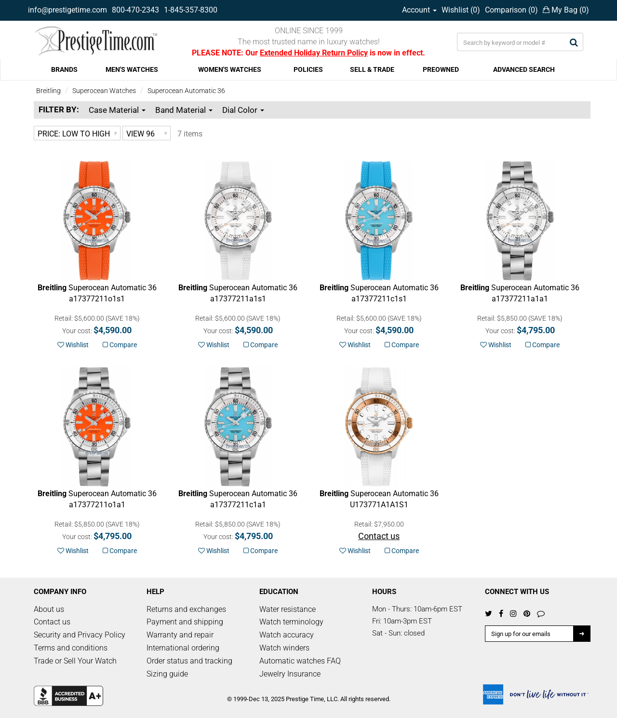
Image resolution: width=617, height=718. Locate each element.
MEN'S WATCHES (132, 69)
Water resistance (287, 609)
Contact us (52, 621)
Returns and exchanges (186, 609)
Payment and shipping (185, 621)
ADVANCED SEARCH (524, 69)
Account (419, 9)
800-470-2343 (135, 9)
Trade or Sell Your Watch (75, 660)
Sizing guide (167, 673)
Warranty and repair (180, 634)
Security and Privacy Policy (79, 634)
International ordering (183, 647)
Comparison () (511, 9)
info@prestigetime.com (67, 9)
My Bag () (566, 9)
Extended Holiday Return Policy (314, 52)
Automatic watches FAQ (300, 660)
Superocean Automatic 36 (186, 91)
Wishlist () (461, 9)
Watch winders (284, 647)
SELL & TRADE (372, 69)
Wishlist (73, 345)
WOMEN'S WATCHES (229, 69)
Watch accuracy (286, 634)
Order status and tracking (189, 660)
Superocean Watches (104, 91)
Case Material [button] (117, 110)
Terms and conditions (70, 647)
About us (49, 609)
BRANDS (64, 69)
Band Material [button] (184, 110)
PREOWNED (441, 69)
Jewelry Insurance (290, 673)
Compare (120, 345)
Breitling (48, 91)
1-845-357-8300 (190, 9)
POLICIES (308, 69)
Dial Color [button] (243, 110)
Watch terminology (291, 621)
